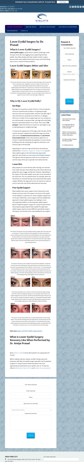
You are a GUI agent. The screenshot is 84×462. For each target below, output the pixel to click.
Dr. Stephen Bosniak (67, 145)
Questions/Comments (69, 81)
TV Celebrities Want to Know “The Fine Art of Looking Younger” (68, 126)
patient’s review (18, 353)
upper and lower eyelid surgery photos (29, 331)
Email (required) (69, 55)
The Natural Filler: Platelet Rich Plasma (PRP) (69, 140)
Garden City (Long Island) (42, 368)
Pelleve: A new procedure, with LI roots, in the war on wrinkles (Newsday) (69, 133)
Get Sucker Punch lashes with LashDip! (68, 119)
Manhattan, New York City (24, 368)
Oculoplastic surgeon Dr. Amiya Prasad (33, 151)
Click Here (62, 2)
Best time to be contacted (69, 67)
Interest (69, 73)
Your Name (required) (69, 49)
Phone (69, 61)
